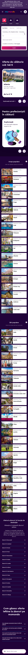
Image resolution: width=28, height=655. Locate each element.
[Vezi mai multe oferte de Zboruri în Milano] (25, 567)
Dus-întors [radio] (4, 28)
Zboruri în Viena (6, 575)
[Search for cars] (17, 20)
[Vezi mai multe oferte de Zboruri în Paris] (25, 552)
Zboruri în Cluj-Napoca (8, 571)
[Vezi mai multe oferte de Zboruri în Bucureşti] (25, 540)
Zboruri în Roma (6, 547)
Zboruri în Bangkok (7, 579)
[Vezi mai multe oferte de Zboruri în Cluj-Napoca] (25, 571)
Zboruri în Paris (6, 551)
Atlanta (7, 84)
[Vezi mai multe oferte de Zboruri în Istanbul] (25, 544)
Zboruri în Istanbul (6, 544)
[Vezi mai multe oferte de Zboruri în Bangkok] (25, 579)
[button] (26, 4)
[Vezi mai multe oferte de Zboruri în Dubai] (25, 560)
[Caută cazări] (11, 20)
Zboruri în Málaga (6, 594)
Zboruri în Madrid (6, 587)
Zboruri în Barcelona (7, 555)
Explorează (8, 122)
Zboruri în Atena (6, 583)
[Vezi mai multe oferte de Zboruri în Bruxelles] (25, 591)
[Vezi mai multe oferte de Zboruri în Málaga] (25, 595)
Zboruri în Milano (6, 567)
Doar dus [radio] (12, 28)
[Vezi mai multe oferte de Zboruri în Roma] (25, 548)
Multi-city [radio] (19, 28)
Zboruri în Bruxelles (7, 590)
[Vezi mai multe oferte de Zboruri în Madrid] (25, 587)
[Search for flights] (4, 20)
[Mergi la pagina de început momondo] (10, 11)
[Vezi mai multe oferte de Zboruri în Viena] (25, 575)
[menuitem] (4, 21)
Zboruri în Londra (6, 563)
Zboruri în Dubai (6, 559)
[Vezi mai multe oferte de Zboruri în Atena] (25, 583)
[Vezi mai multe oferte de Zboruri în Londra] (25, 563)
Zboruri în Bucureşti (7, 540)
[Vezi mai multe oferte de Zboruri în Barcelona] (25, 556)
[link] (9, 101)
